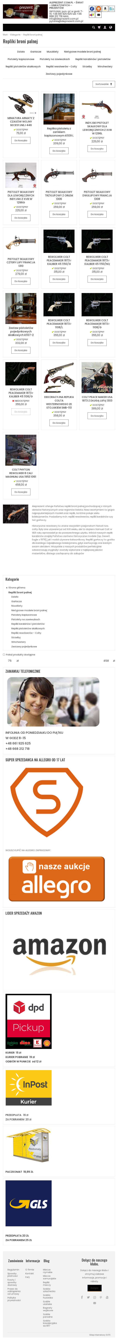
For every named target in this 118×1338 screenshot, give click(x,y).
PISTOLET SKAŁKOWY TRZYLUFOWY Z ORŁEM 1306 (59, 195)
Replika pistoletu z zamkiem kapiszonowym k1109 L (59, 132)
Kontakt (29, 1272)
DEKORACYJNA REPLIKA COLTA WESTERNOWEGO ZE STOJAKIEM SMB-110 (59, 403)
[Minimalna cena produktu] (10, 661)
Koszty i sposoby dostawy (12, 1281)
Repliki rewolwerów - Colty (61, 66)
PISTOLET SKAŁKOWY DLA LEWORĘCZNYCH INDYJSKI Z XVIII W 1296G (21, 197)
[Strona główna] (25, 11)
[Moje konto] (105, 27)
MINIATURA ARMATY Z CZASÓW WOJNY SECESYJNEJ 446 (21, 122)
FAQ (27, 1276)
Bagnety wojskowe (48, 1308)
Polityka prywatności (14, 1298)
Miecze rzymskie (47, 1270)
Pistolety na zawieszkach (55, 59)
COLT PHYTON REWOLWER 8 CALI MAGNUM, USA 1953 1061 (21, 473)
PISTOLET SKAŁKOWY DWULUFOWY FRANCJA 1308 (97, 195)
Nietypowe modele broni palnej (82, 51)
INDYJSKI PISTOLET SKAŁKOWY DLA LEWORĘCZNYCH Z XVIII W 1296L (97, 128)
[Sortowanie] (103, 84)
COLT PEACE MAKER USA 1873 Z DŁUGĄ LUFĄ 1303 (97, 399)
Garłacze (35, 51)
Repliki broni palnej (20, 592)
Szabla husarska (48, 1295)
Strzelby (87, 66)
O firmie (29, 1268)
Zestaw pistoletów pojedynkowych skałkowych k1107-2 (21, 331)
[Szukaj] (93, 27)
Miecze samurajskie (49, 1276)
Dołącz (94, 1288)
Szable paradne (48, 1314)
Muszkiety (53, 51)
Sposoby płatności (13, 1274)
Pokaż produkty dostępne (19, 655)
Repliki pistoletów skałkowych (23, 66)
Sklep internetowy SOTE (99, 1334)
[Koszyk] (99, 27)
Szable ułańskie (47, 1302)
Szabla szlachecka (49, 1289)
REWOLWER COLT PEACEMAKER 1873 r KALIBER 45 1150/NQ (97, 260)
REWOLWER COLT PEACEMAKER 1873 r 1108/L (59, 324)
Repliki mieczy (47, 1283)
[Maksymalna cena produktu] (106, 661)
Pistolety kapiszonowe (21, 59)
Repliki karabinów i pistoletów (92, 59)
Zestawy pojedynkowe (59, 74)
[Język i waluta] (111, 27)
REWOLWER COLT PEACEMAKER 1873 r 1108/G (97, 324)
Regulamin (13, 1268)
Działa (21, 51)
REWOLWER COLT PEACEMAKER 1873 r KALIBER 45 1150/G (59, 260)
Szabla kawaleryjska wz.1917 (50, 1322)
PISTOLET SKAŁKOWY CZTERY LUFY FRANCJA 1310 (21, 262)
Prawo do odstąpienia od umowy (14, 1290)
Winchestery (105, 66)
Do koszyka (21, 140)
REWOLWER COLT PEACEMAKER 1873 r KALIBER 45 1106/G (21, 393)
